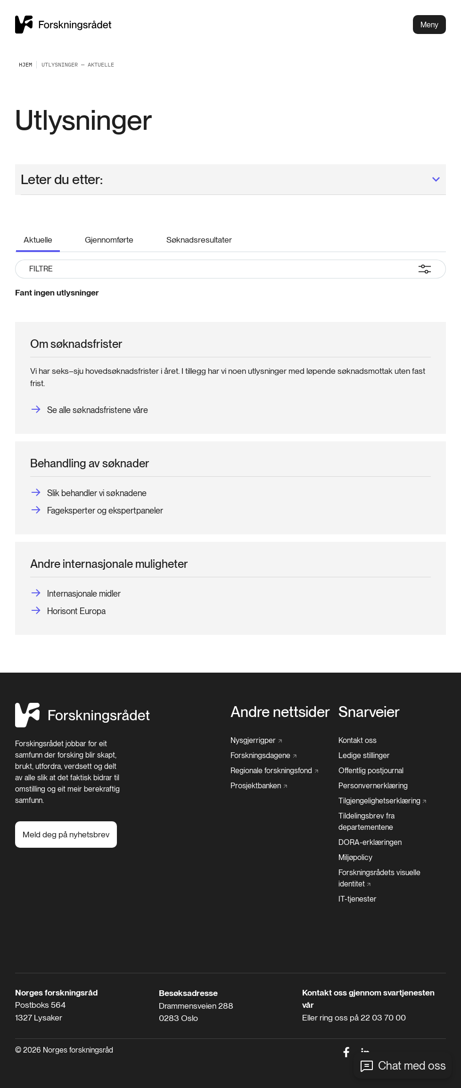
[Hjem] (82, 724)
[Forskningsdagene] (263, 755)
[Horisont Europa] (68, 611)
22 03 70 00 (383, 1017)
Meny (429, 24)
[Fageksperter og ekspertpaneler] (96, 510)
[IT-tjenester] (357, 899)
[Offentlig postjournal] (370, 770)
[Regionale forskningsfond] (274, 770)
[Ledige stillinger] (364, 755)
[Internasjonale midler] (75, 593)
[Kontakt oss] (357, 740)
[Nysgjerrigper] (256, 740)
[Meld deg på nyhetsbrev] (66, 834)
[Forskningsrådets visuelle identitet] (389, 878)
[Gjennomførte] (109, 238)
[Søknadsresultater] (199, 238)
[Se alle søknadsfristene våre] (89, 410)
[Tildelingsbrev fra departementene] (392, 821)
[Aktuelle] (38, 239)
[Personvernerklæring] (373, 786)
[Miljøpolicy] (355, 857)
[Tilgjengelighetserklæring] (382, 801)
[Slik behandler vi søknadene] (88, 493)
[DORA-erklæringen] (370, 842)
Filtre (230, 269)
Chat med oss (412, 1065)
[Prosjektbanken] (258, 786)
